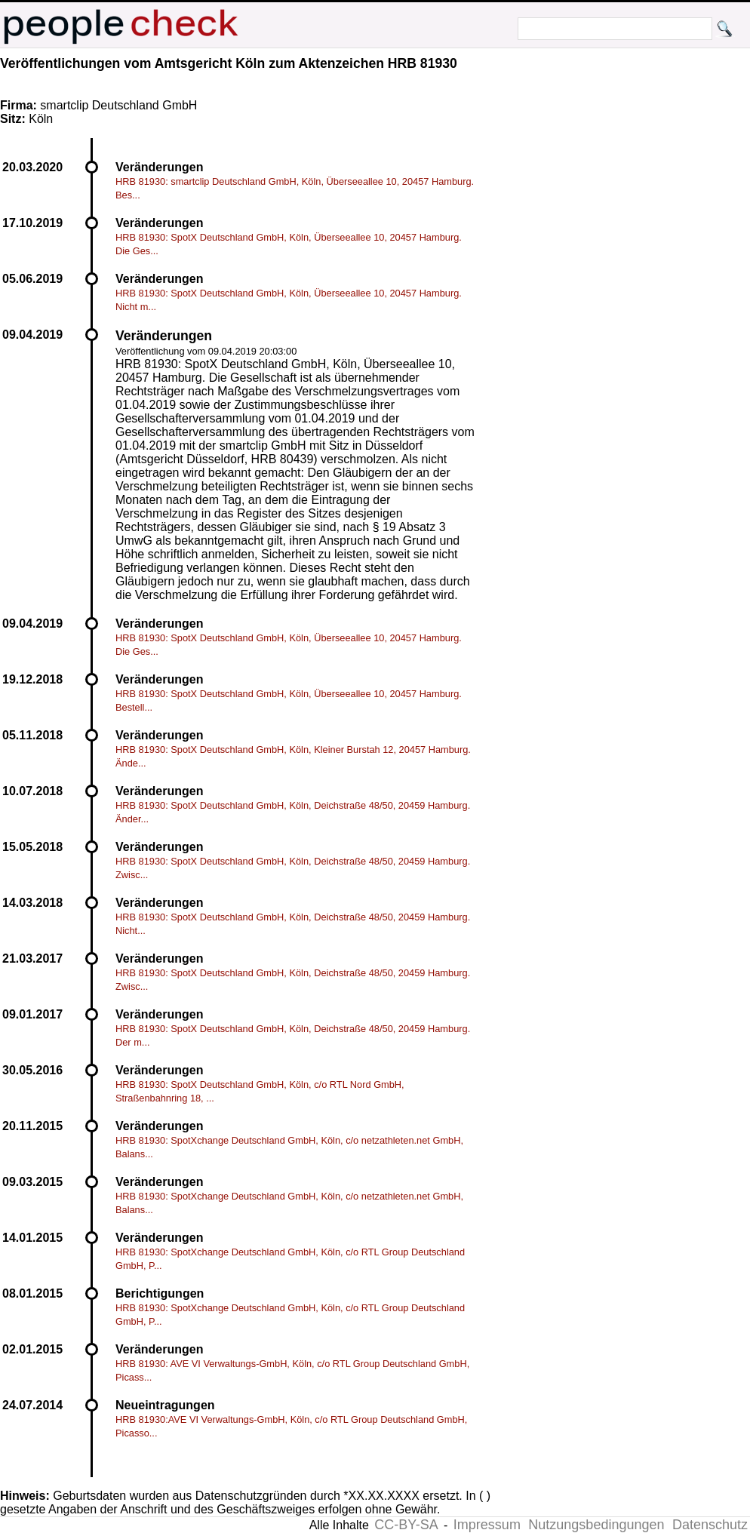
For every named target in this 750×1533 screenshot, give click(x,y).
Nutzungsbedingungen (596, 1524)
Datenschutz (710, 1524)
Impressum (487, 1524)
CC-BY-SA (406, 1524)
